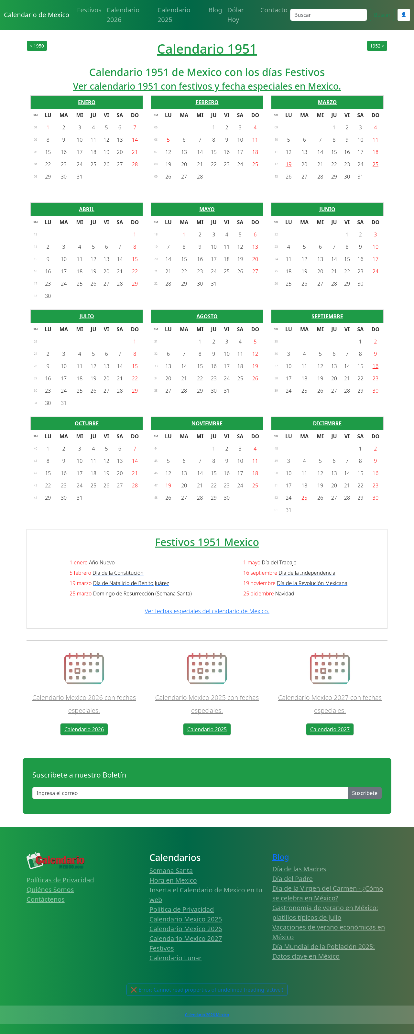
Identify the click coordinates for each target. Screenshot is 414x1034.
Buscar (382, 14)
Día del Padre (292, 878)
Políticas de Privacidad (60, 880)
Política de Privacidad (181, 909)
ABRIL (86, 209)
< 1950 (37, 46)
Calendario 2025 (174, 14)
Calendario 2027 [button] (330, 729)
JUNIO (327, 209)
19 (288, 164)
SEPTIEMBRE (327, 316)
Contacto (274, 9)
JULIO (86, 316)
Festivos (89, 9)
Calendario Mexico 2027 (185, 938)
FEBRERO (207, 102)
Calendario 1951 (207, 49)
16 (375, 366)
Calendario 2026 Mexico (207, 1015)
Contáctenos (46, 899)
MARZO (327, 102)
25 (375, 164)
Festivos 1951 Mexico (207, 542)
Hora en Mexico (173, 880)
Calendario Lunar (175, 957)
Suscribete (364, 793)
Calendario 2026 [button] (84, 729)
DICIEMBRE (327, 423)
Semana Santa (171, 870)
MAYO (207, 209)
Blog (215, 9)
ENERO (86, 102)
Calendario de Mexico (36, 14)
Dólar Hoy (235, 14)
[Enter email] (190, 793)
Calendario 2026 (123, 14)
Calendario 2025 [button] (207, 729)
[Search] (328, 15)
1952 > (377, 46)
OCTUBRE (87, 423)
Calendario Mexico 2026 (185, 928)
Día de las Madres (299, 869)
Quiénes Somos (50, 889)
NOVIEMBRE (207, 423)
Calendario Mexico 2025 (185, 919)
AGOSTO (206, 316)
